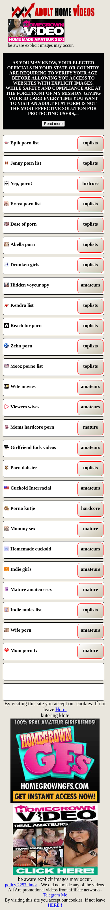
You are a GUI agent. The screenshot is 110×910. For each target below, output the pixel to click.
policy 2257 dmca (21, 884)
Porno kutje (40, 509)
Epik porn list (40, 143)
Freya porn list (40, 204)
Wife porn (40, 631)
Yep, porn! (40, 184)
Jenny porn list (40, 164)
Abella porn (40, 245)
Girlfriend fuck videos (40, 448)
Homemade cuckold (40, 550)
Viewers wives (40, 407)
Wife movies (40, 387)
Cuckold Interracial (40, 489)
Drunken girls (40, 265)
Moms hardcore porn (40, 428)
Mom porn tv (40, 651)
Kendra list (40, 306)
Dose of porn (40, 225)
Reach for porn (40, 326)
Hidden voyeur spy (40, 286)
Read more (53, 124)
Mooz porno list (40, 367)
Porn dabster (40, 468)
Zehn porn (40, 347)
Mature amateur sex (40, 590)
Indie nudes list (40, 610)
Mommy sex (40, 529)
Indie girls (40, 570)
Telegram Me (55, 895)
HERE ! (55, 905)
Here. (60, 709)
